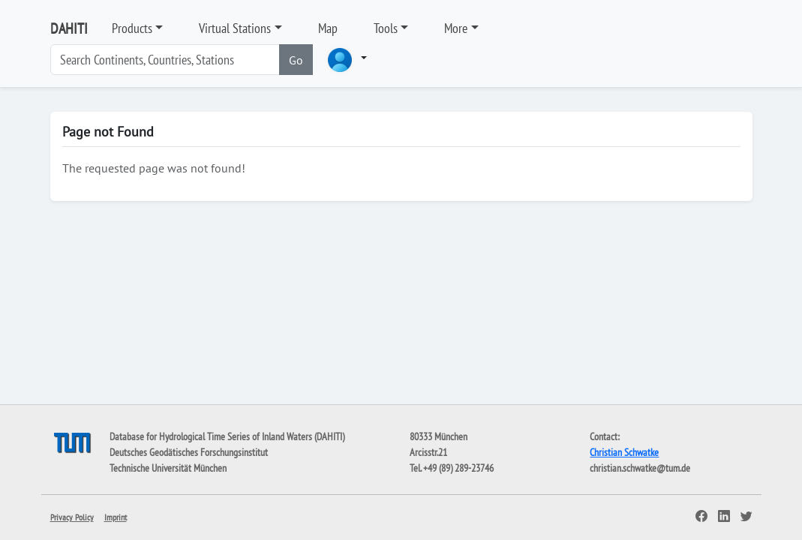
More (455, 28)
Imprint (115, 517)
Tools (386, 28)
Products (132, 28)
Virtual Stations (235, 28)
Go (296, 60)
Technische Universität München (168, 468)
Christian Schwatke (624, 452)
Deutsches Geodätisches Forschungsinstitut (189, 452)
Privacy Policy (72, 517)
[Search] (165, 59)
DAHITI (69, 28)
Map (328, 28)
